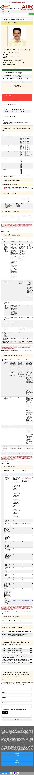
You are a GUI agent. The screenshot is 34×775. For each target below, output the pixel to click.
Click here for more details (17, 82)
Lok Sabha (8, 11)
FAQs (17, 764)
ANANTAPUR (20, 18)
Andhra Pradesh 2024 (11, 18)
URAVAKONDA (27, 18)
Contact (17, 760)
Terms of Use (17, 762)
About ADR (17, 755)
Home (2, 11)
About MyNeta (17, 753)
